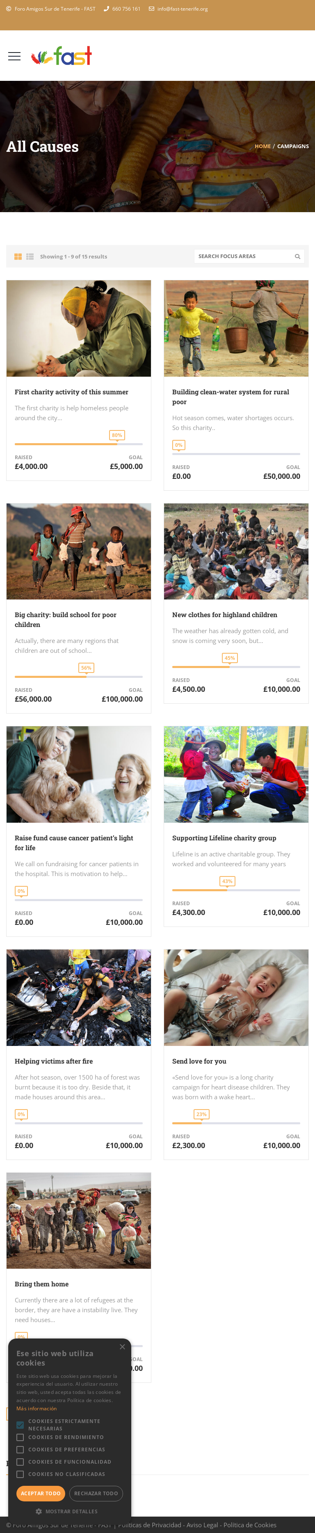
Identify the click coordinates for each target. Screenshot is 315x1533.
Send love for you (199, 1061)
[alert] (69, 1432)
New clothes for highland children (224, 614)
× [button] (122, 1347)
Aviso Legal (202, 1525)
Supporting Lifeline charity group (224, 837)
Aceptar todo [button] (41, 1493)
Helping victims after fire (54, 1061)
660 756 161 (126, 8)
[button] (69, 1512)
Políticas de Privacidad (149, 1525)
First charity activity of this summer (71, 391)
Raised (23, 457)
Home (263, 146)
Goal (136, 457)
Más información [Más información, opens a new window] (36, 1408)
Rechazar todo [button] (96, 1493)
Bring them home (41, 1283)
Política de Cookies (250, 1525)
